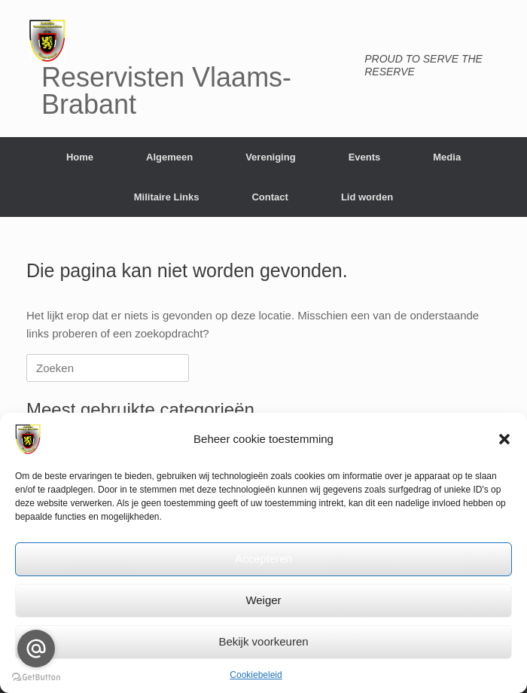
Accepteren (263, 558)
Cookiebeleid (256, 675)
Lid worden (367, 197)
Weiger (263, 600)
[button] (504, 439)
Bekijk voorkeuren (263, 641)
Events (365, 157)
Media (447, 157)
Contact (269, 197)
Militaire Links (167, 197)
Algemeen (169, 157)
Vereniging (270, 157)
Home (79, 157)
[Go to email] (36, 648)
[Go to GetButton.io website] (36, 677)
